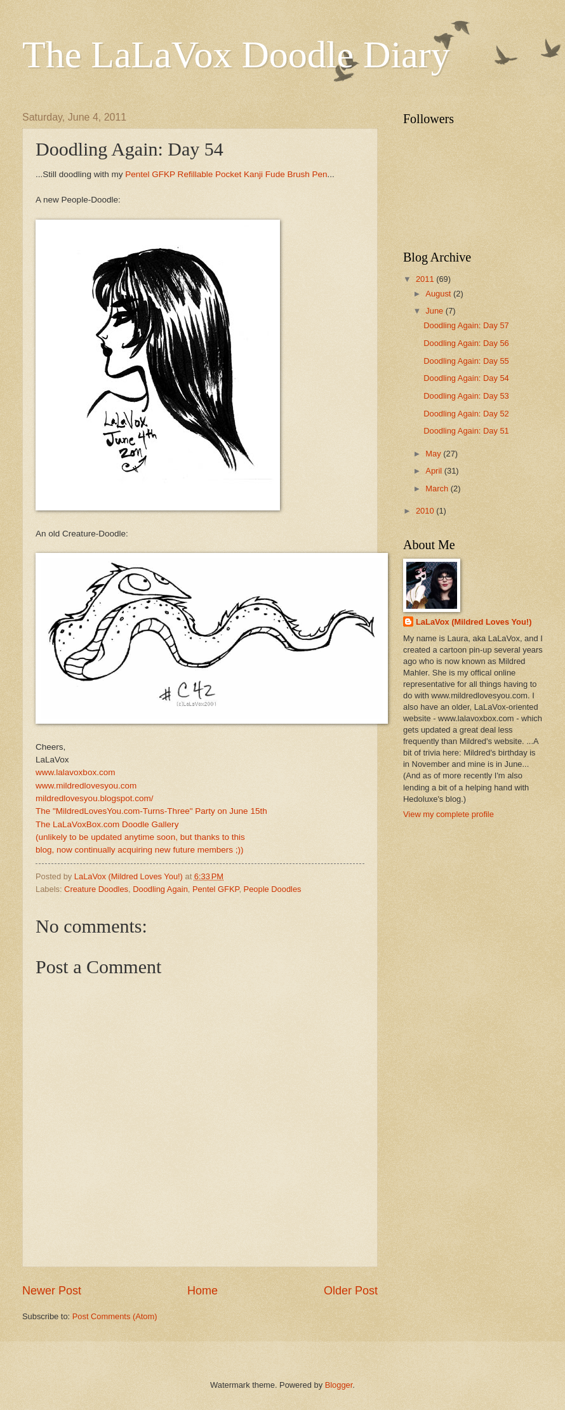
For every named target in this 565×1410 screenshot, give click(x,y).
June (435, 311)
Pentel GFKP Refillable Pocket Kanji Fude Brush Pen (226, 174)
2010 (426, 510)
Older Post (351, 1290)
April (434, 471)
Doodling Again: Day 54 (466, 378)
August (439, 293)
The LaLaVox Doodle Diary (236, 55)
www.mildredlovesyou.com (86, 785)
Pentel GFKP (215, 889)
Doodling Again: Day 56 (466, 343)
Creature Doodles (96, 889)
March (437, 488)
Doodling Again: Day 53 (466, 396)
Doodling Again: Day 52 (466, 413)
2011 (426, 279)
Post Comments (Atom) (114, 1316)
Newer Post (51, 1290)
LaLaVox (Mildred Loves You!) (473, 622)
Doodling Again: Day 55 (466, 361)
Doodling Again (160, 889)
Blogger (339, 1385)
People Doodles (273, 889)
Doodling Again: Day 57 (466, 325)
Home (202, 1290)
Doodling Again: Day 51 (466, 431)
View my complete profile (448, 814)
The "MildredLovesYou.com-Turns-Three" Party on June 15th (151, 811)
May (434, 453)
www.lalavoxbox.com (75, 772)
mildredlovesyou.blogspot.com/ (95, 798)
